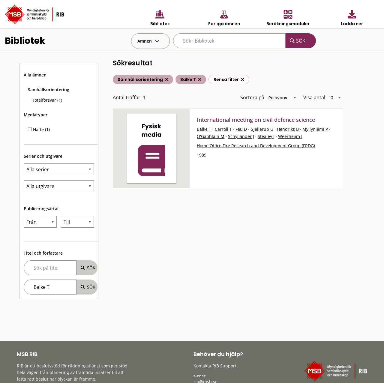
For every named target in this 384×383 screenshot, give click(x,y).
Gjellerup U (261, 129)
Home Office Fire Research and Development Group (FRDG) (256, 145)
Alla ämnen (35, 75)
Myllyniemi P (315, 129)
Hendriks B (288, 129)
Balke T (204, 129)
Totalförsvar (44, 100)
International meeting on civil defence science (256, 119)
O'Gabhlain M (210, 136)
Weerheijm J (290, 136)
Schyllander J (241, 136)
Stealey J (266, 136)
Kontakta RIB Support (215, 366)
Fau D (241, 129)
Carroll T (223, 129)
